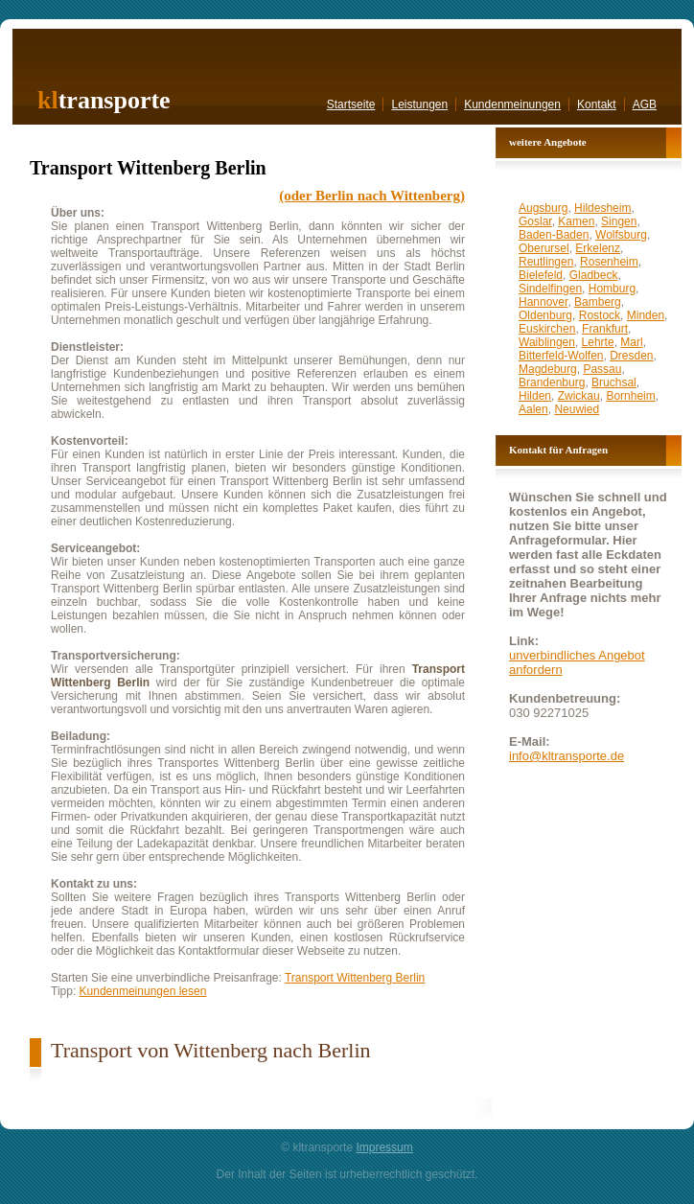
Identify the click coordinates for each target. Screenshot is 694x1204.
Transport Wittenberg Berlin (355, 977)
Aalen (533, 409)
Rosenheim (609, 261)
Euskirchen (547, 329)
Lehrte (598, 342)
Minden (645, 315)
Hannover (543, 302)
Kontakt (596, 104)
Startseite (351, 104)
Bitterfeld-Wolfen (561, 355)
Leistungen (419, 104)
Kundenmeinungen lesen (143, 991)
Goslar (535, 221)
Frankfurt (605, 329)
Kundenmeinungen (512, 104)
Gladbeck (593, 275)
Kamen (576, 221)
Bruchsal (613, 382)
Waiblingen (547, 342)
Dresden (631, 355)
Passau (602, 369)
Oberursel (544, 248)
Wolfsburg (621, 235)
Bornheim (630, 396)
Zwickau (579, 396)
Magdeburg (548, 369)
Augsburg (543, 208)
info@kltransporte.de (566, 756)
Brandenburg (552, 382)
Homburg (612, 288)
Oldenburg (545, 315)
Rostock (599, 315)
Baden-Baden (554, 235)
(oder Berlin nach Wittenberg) (372, 195)
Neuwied (576, 409)
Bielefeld (541, 275)
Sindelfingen (550, 288)
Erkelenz (597, 248)
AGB (645, 104)
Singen (618, 221)
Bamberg (597, 302)
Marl (631, 342)
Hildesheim (602, 208)
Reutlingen (546, 261)
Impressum (384, 1147)
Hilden (535, 396)
